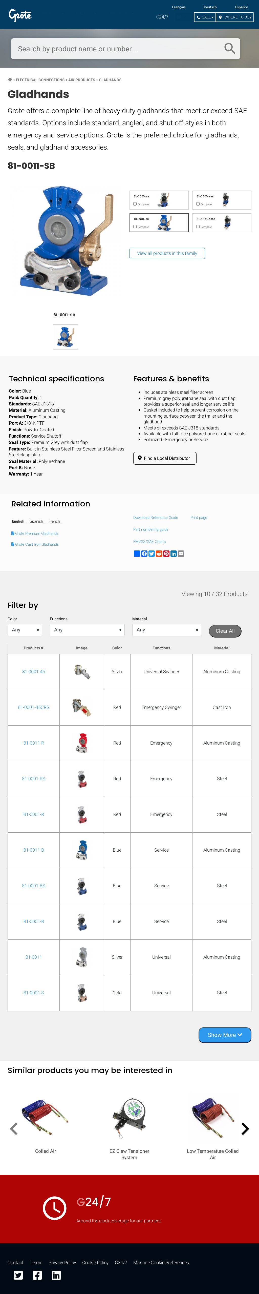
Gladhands (110, 80)
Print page (198, 517)
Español (241, 7)
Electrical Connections (40, 80)
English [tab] (18, 521)
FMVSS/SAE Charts (149, 541)
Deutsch (210, 7)
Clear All (225, 631)
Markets (84, 13)
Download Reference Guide (155, 517)
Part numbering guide (150, 529)
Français (179, 7)
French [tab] (54, 521)
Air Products (81, 80)
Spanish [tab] (36, 521)
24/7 (162, 17)
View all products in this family (167, 253)
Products (50, 13)
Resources (119, 13)
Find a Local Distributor (163, 458)
